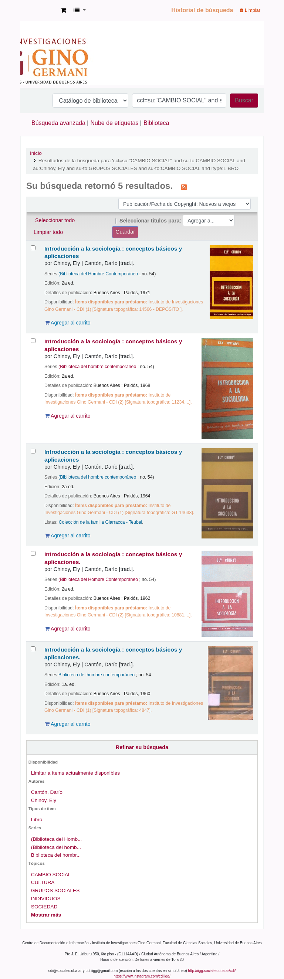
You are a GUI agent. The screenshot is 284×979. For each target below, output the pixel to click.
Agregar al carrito (68, 323)
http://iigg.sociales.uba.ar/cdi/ (212, 971)
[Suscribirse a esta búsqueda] (184, 187)
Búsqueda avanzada (58, 123)
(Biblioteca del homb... (56, 847)
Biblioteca (156, 123)
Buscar (244, 100)
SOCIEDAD (44, 907)
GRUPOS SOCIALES (55, 890)
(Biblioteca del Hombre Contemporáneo (98, 273)
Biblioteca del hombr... (56, 855)
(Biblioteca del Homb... (56, 839)
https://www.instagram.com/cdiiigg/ (142, 976)
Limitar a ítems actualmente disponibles (75, 773)
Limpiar (250, 10)
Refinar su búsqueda (142, 747)
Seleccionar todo (55, 220)
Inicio (36, 153)
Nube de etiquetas (115, 123)
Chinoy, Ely (43, 800)
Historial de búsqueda (202, 10)
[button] (63, 10)
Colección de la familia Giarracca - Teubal (100, 522)
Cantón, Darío (46, 792)
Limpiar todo (48, 232)
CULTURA (43, 882)
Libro (36, 819)
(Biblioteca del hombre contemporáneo (97, 366)
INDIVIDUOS (46, 898)
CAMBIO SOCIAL (51, 874)
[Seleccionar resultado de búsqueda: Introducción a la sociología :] (33, 247)
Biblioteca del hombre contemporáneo (96, 674)
